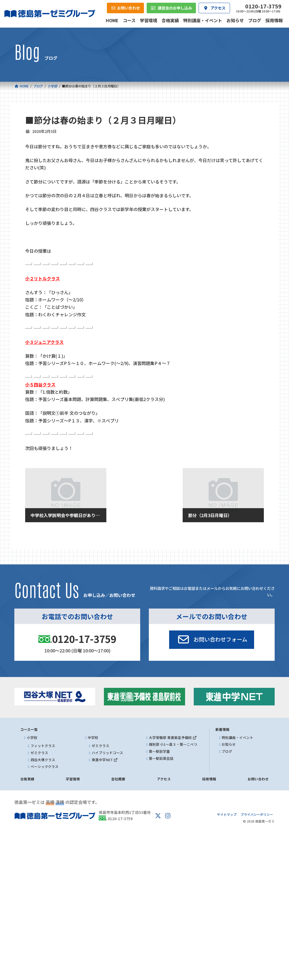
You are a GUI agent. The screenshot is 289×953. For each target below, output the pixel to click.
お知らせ (229, 744)
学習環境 (73, 778)
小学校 (32, 737)
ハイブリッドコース (107, 752)
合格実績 (27, 778)
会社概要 (118, 778)
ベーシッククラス (44, 766)
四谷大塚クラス (43, 759)
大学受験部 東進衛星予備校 (173, 737)
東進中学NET (105, 759)
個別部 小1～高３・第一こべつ (173, 744)
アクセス (164, 778)
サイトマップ (227, 814)
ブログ (227, 751)
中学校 (93, 737)
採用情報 (209, 778)
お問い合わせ (258, 778)
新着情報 (222, 729)
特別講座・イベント (237, 737)
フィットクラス (43, 745)
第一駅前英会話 (161, 758)
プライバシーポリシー (257, 814)
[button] (211, 639)
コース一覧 (29, 729)
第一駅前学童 (159, 751)
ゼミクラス (39, 752)
